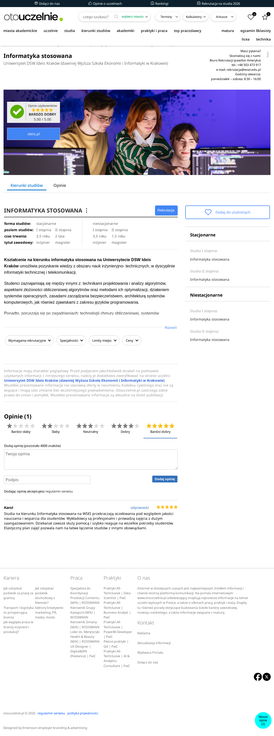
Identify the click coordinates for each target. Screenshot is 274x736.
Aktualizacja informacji (154, 642)
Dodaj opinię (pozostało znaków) (32, 445)
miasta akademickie (20, 30)
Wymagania (29, 340)
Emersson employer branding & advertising (54, 727)
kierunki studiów (95, 30)
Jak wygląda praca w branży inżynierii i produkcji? (18, 626)
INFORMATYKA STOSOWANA (48, 210)
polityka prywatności (82, 712)
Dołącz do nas (47, 3)
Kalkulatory (194, 17)
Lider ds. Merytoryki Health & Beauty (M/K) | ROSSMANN (85, 636)
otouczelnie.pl (13, 712)
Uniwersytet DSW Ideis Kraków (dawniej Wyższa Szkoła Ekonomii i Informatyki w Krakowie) (86, 63)
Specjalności (70, 340)
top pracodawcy (187, 30)
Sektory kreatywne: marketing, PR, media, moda (49, 612)
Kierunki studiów (27, 185)
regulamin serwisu (59, 490)
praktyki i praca (154, 30)
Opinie (59, 185)
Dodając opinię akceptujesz (38, 490)
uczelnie (51, 30)
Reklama (143, 632)
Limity (103, 340)
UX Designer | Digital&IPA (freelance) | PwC (83, 651)
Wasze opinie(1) (263, 720)
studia (69, 30)
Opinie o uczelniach (105, 3)
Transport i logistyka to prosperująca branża (19, 612)
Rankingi (159, 3)
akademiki (125, 30)
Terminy (166, 17)
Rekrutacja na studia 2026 (218, 3)
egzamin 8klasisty (255, 30)
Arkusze (221, 17)
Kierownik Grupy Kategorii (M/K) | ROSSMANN (82, 612)
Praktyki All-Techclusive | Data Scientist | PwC (117, 592)
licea (246, 39)
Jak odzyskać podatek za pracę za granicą (18, 592)
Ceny (131, 340)
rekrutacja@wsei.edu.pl (244, 69)
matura (228, 30)
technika (263, 39)
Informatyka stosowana (209, 259)
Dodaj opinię (165, 478)
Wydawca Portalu (150, 652)
